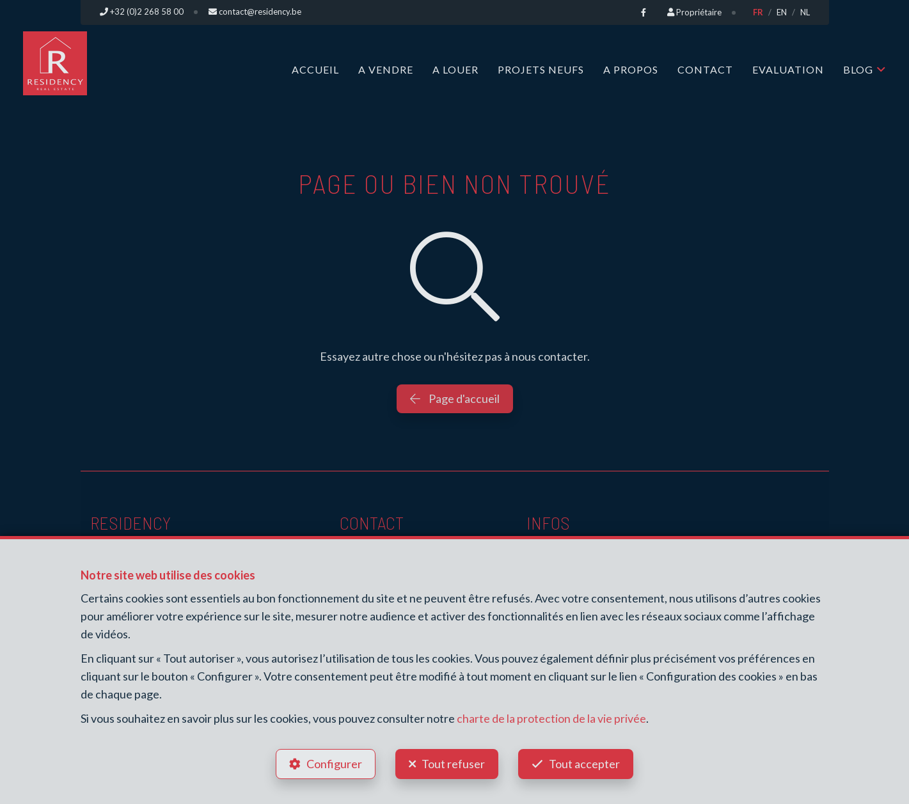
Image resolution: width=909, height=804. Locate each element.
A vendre (385, 69)
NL (805, 12)
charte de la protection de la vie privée (551, 717)
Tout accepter (585, 763)
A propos (630, 69)
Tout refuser (453, 763)
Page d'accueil (455, 398)
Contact (705, 69)
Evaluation (788, 69)
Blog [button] (858, 69)
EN (782, 12)
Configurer (333, 763)
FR (758, 12)
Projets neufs (541, 69)
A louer (455, 69)
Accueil (315, 69)
